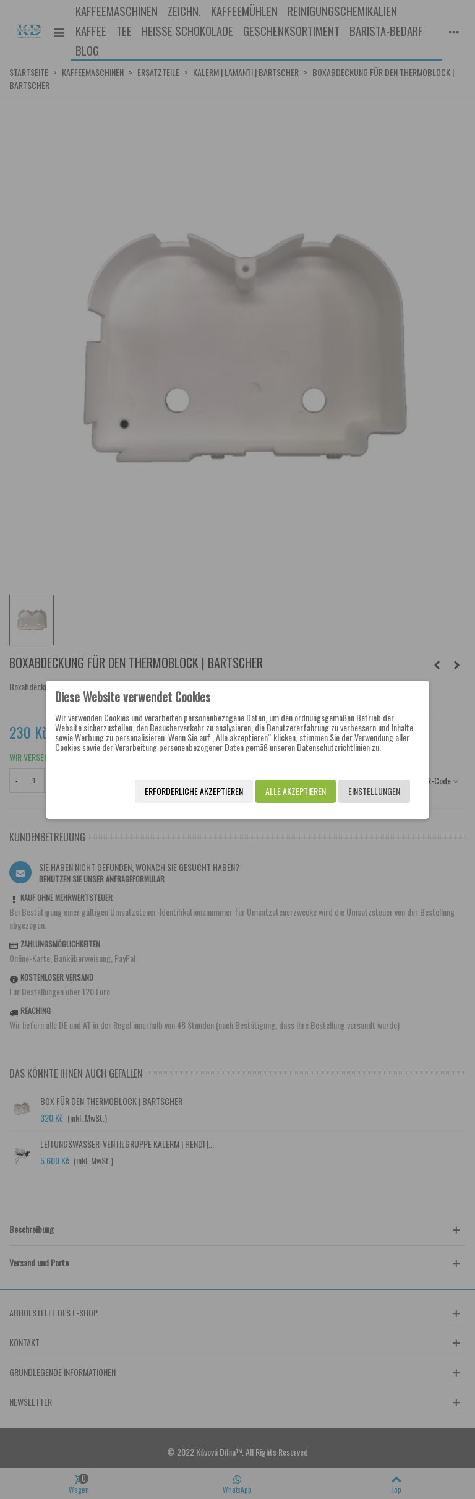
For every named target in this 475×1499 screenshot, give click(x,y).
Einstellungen (372, 790)
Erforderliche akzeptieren (192, 790)
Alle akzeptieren (293, 790)
